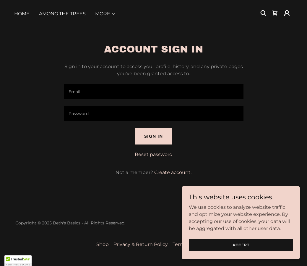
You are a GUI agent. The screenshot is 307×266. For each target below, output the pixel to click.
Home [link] (22, 14)
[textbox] (153, 91)
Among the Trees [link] (62, 14)
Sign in (153, 136)
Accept (241, 245)
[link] (275, 13)
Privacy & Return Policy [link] (140, 244)
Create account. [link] (172, 172)
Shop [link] (102, 244)
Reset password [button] (154, 154)
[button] (105, 13)
